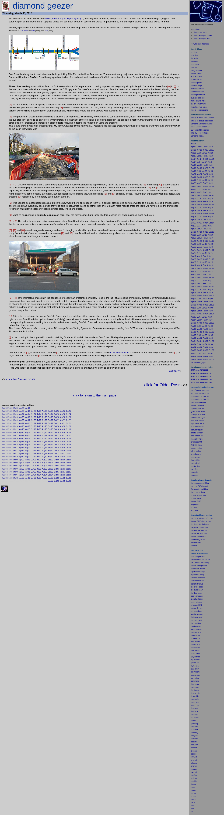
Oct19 (56, 429)
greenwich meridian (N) (200, 396)
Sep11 (50, 454)
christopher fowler (198, 95)
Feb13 (10, 448)
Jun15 (33, 442)
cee (192, 787)
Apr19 (21, 429)
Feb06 (10, 469)
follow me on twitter (200, 32)
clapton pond (196, 626)
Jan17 (4, 435)
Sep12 (50, 451)
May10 (27, 457)
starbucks (195, 705)
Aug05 (44, 472)
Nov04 (62, 475)
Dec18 (68, 432)
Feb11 (10, 454)
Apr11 (21, 454)
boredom (194, 507)
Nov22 (62, 420)
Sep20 (50, 426)
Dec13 (68, 448)
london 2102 (196, 501)
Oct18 (56, 432)
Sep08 (50, 463)
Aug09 (44, 460)
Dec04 (68, 475)
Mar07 (15, 466)
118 (192, 809)
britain (197, 651)
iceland (194, 546)
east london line (197, 436)
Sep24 (50, 414)
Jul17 (39, 435)
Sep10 (50, 457)
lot (192, 806)
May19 (27, 429)
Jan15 (4, 442)
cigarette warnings (198, 572)
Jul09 (39, 460)
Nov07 (62, 466)
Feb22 (10, 420)
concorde (194, 730)
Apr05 (21, 472)
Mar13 (15, 448)
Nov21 (62, 423)
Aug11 (44, 454)
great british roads (198, 412)
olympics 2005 (196, 442)
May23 (27, 417)
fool (196, 510)
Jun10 (33, 457)
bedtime (194, 742)
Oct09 (56, 460)
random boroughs (198, 418)
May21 (27, 423)
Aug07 (44, 466)
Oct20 (56, 426)
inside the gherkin (198, 540)
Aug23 (44, 417)
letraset (194, 757)
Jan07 (4, 466)
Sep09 (50, 460)
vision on (194, 720)
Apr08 (21, 463)
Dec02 (68, 481)
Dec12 (68, 451)
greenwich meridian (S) (200, 399)
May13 (27, 448)
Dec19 (68, 429)
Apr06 (21, 469)
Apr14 (21, 445)
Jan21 (4, 423)
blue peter (195, 684)
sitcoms (194, 763)
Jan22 (4, 420)
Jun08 (33, 463)
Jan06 (4, 469)
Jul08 (39, 463)
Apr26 (21, 408)
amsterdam (195, 648)
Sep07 (50, 466)
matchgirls (195, 687)
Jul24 (39, 414)
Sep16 (50, 438)
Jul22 (39, 420)
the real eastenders (198, 402)
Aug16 (44, 438)
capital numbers (197, 433)
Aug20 (44, 426)
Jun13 (33, 448)
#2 (203, 560)
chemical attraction (198, 495)
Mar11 (15, 454)
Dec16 (68, 438)
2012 (200, 605)
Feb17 (10, 435)
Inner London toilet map (200, 127)
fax (195, 787)
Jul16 (39, 438)
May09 (27, 460)
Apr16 (21, 438)
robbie (193, 790)
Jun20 (33, 426)
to (193, 806)
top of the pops (197, 587)
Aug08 (44, 463)
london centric (196, 73)
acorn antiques (197, 596)
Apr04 (21, 475)
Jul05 (39, 472)
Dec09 (68, 460)
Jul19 (39, 429)
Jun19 (33, 429)
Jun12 (33, 451)
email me (196, 29)
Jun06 (33, 469)
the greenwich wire (198, 104)
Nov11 (62, 454)
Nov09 (62, 460)
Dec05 (68, 472)
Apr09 (21, 460)
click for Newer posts (20, 379)
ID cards (194, 739)
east (192, 642)
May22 (27, 420)
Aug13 (44, 448)
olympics (194, 605)
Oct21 (56, 423)
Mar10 (15, 457)
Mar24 (15, 414)
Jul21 (39, 423)
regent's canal (196, 445)
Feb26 (10, 408)
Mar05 (15, 472)
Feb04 (10, 475)
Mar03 (15, 478)
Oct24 (56, 414)
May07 (27, 466)
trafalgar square (197, 430)
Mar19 (15, 429)
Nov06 (62, 469)
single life (194, 504)
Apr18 (21, 432)
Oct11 (56, 454)
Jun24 (33, 414)
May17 (27, 435)
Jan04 (4, 475)
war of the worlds (197, 581)
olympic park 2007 (198, 408)
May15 (27, 442)
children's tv (195, 639)
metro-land (195, 463)
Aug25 (44, 411)
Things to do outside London (202, 121)
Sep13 (50, 448)
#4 (209, 560)
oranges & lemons (198, 415)
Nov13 (62, 448)
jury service (195, 657)
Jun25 (33, 411)
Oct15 (56, 442)
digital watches (197, 599)
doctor (193, 675)
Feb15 (10, 442)
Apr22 (21, 420)
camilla (194, 781)
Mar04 (15, 475)
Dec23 (68, 417)
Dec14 (68, 445)
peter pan (194, 702)
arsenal (194, 760)
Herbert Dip (195, 460)
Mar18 (15, 432)
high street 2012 (197, 424)
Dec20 (68, 426)
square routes (196, 448)
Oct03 (56, 478)
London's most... (197, 136)
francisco (197, 629)
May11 (27, 454)
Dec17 (68, 435)
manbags (194, 714)
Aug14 (44, 445)
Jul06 (39, 469)
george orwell (196, 620)
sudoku (194, 778)
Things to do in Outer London (202, 118)
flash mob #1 (196, 560)
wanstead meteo (197, 92)
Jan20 (4, 426)
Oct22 (56, 420)
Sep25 (50, 411)
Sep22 (50, 420)
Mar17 (15, 435)
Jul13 (39, 448)
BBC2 (193, 799)
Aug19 (44, 429)
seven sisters (196, 543)
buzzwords (195, 693)
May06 (27, 469)
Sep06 (50, 469)
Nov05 (62, 472)
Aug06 (44, 469)
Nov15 (62, 442)
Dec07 (68, 466)
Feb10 (10, 457)
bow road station (197, 421)
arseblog (194, 55)
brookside (195, 696)
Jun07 (33, 466)
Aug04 (44, 475)
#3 (206, 560)
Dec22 (68, 420)
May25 (27, 411)
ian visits (194, 58)
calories (194, 769)
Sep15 (50, 442)
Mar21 (15, 423)
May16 (27, 438)
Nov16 (62, 438)
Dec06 (68, 469)
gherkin (194, 766)
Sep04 (50, 475)
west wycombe (197, 614)
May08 (27, 463)
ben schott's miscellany (200, 562)
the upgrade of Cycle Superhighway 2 (63, 18)
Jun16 (33, 438)
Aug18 (44, 432)
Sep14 (50, 445)
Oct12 (56, 451)
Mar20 (15, 426)
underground (202, 566)
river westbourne (197, 427)
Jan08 (4, 463)
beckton (194, 748)
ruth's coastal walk (198, 101)
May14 (27, 445)
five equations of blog (199, 489)
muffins (194, 775)
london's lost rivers (198, 405)
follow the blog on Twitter (202, 35)
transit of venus (197, 584)
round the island (197, 89)
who (198, 675)
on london (195, 64)
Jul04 (39, 475)
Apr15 (21, 442)
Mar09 (15, 460)
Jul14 (39, 445)
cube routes (195, 457)
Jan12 (4, 451)
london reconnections (199, 110)
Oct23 (56, 417)
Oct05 (56, 472)
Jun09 (33, 460)
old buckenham (197, 590)
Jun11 (33, 454)
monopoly (195, 699)
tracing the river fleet (199, 533)
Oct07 (56, 466)
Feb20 (10, 426)
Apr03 (21, 478)
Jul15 (39, 442)
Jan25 (4, 411)
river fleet (194, 469)
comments (195, 681)
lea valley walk (196, 439)
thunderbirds (196, 632)
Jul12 (39, 451)
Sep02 (50, 481)
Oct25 (56, 411)
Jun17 (33, 435)
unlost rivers (196, 454)
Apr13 (21, 448)
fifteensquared (196, 83)
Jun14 (33, 445)
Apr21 (21, 423)
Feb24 (10, 414)
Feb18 (10, 432)
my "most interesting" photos (202, 518)
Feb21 (10, 423)
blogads (194, 751)
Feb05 (10, 472)
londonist (194, 61)
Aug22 (44, 420)
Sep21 (50, 423)
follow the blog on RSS (201, 38)
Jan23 (4, 417)
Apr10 (21, 457)
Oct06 (56, 469)
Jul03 (39, 478)
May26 (27, 408)
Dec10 (68, 457)
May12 (27, 451)
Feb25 (10, 411)
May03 (27, 478)
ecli (192, 754)
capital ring (195, 466)
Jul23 (39, 417)
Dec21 (68, 423)
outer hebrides (196, 602)
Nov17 (62, 435)
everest (194, 772)
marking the (195, 530)
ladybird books (196, 593)
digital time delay (197, 575)
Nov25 (62, 411)
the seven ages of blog (200, 483)
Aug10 (44, 457)
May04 (27, 475)
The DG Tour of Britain (199, 133)
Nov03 (62, 478)
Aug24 (44, 414)
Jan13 (4, 448)
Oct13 (56, 448)
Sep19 (50, 429)
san (192, 629)
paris (193, 802)
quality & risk (196, 498)
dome (193, 796)
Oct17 (56, 435)
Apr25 (21, 411)
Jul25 (39, 411)
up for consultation (119, 352)
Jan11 (4, 454)
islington (194, 736)
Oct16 (56, 438)
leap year (194, 711)
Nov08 (62, 463)
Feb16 (10, 438)
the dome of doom (198, 492)
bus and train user (198, 98)
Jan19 (4, 429)
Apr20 (21, 426)
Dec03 (68, 478)
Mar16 (15, 438)
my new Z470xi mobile (199, 486)
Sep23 (50, 417)
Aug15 (44, 442)
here (33, 31)
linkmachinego (196, 86)
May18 (27, 432)
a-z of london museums (200, 390)
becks (193, 793)
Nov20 (62, 426)
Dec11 (68, 454)
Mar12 (15, 451)
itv (192, 812)
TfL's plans (23, 31)
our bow (194, 52)
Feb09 (10, 460)
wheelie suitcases (198, 578)
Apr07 (21, 466)
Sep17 (50, 435)
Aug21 (44, 423)
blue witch (195, 67)
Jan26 (4, 408)
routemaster (195, 635)
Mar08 (15, 463)
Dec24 (68, 414)
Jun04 (33, 475)
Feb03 (10, 478)
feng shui (194, 708)
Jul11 (39, 454)
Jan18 (4, 432)
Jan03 (4, 478)
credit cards (195, 654)
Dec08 (68, 463)
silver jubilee (196, 451)
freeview (194, 745)
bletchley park (196, 617)
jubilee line (195, 663)
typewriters (195, 672)
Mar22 (15, 420)
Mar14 (15, 445)
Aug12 (44, 451)
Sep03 (50, 478)
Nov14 (62, 445)
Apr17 (21, 435)
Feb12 (10, 451)
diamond (194, 557)
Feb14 (10, 445)
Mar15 (15, 442)
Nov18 (62, 432)
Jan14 (4, 445)
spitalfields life (196, 80)
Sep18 (50, 432)
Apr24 (21, 414)
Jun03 (33, 478)
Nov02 (62, 481)
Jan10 (4, 457)
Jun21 (33, 423)
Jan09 (4, 460)
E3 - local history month (200, 393)
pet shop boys (196, 611)
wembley (194, 733)
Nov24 (62, 414)
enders (197, 642)
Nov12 (62, 451)
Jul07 (39, 466)
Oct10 (56, 457)
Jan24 (4, 414)
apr (192, 510)
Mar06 (15, 469)
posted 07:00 (174, 371)
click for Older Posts (162, 384)
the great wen (196, 71)
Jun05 (33, 472)
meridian (204, 530)
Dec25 (68, 411)
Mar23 (15, 417)
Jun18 (33, 432)
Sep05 (50, 472)
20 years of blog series (200, 130)
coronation (195, 678)
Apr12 (21, 451)
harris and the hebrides (200, 524)
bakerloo (194, 475)
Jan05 (4, 472)
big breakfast (196, 623)
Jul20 (39, 426)
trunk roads (195, 645)
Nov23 (62, 417)
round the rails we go (199, 107)
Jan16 (4, 438)
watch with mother (198, 569)
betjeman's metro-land (199, 527)
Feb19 (10, 429)
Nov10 (62, 457)
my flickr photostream (200, 44)
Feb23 (10, 417)
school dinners (196, 608)
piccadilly (194, 472)
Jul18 (39, 432)
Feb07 (10, 466)
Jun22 (33, 420)
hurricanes (195, 690)
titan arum (195, 669)
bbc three (194, 717)
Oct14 (56, 445)
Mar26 (15, 408)
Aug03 (44, 478)
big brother (195, 660)
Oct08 (56, 463)
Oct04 (56, 475)
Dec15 (68, 442)
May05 (27, 472)
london (193, 566)
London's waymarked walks (201, 124)
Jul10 (39, 457)
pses (195, 754)
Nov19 (62, 429)
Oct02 (56, 481)
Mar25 (15, 411)
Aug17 (44, 435)
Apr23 (21, 417)
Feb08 (10, 463)
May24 (27, 414)
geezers (201, 557)
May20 (27, 426)
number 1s (195, 666)
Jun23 (33, 417)
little (192, 651)
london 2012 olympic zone (201, 521)
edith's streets (196, 76)
